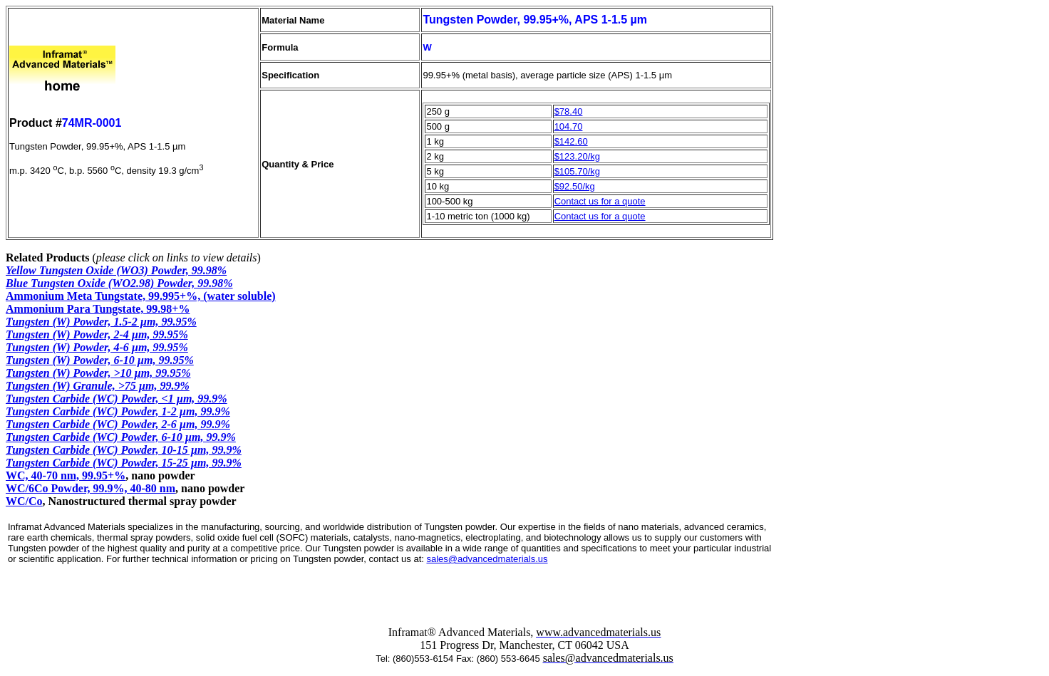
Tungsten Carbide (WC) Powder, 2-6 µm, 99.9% (118, 424)
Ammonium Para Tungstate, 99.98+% (98, 309)
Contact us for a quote (600, 201)
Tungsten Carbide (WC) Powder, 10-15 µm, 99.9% (124, 450)
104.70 (568, 126)
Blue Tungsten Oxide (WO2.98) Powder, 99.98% (119, 283)
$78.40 (568, 111)
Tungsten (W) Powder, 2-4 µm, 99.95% (97, 334)
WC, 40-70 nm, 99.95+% (65, 475)
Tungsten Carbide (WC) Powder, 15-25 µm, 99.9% (124, 463)
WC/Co (24, 501)
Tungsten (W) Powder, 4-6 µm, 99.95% (97, 347)
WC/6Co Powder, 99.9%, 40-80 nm (90, 488)
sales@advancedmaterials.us (486, 558)
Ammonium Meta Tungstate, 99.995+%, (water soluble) (141, 296)
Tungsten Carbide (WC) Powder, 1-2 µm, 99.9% (118, 411)
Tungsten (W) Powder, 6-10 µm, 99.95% (100, 360)
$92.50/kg (574, 186)
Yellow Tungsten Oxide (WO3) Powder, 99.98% (116, 270)
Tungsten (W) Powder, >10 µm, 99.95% (98, 373)
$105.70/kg (577, 171)
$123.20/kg (577, 156)
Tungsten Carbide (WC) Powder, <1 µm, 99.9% (116, 398)
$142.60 (571, 141)
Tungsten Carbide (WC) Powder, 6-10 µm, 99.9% (121, 437)
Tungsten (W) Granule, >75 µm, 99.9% (98, 386)
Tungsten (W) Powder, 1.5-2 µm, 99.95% (101, 322)
